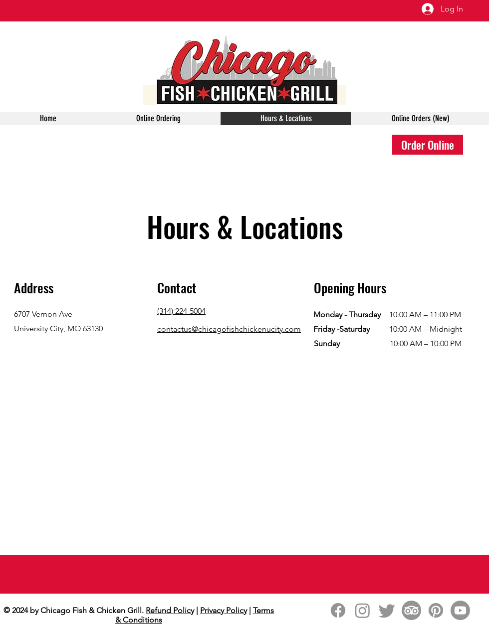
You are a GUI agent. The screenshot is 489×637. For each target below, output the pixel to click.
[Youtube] (460, 610)
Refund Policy (170, 610)
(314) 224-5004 (181, 311)
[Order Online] (427, 145)
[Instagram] (362, 610)
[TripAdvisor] (411, 610)
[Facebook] (338, 610)
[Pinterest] (436, 610)
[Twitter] (387, 610)
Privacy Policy (223, 610)
